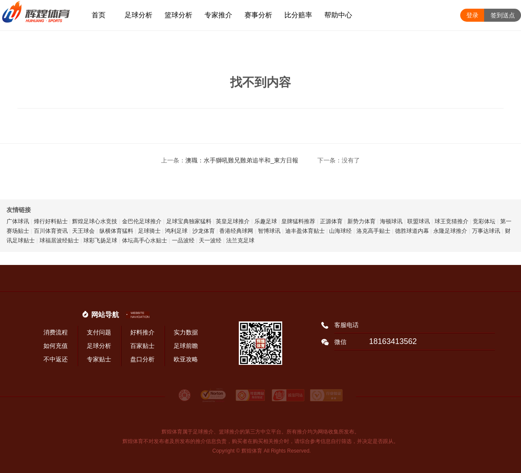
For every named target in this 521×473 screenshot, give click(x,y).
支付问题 (99, 332)
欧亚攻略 (186, 359)
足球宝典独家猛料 (188, 221)
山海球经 (340, 231)
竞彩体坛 (484, 221)
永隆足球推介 (450, 231)
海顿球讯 (391, 221)
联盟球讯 (418, 221)
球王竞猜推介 (451, 221)
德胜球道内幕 (412, 231)
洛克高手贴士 (373, 231)
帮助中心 (338, 15)
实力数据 (186, 332)
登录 (472, 15)
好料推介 (142, 332)
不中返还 (55, 359)
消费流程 (55, 332)
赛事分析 (258, 15)
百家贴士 (142, 345)
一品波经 (183, 240)
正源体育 (331, 221)
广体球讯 (18, 221)
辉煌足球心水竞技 (94, 221)
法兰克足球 (240, 240)
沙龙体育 (203, 231)
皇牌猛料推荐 (298, 221)
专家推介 (218, 15)
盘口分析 (142, 359)
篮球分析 (178, 15)
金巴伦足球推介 (142, 221)
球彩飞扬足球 (100, 240)
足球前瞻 (186, 345)
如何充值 (55, 345)
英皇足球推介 (233, 221)
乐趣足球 (265, 221)
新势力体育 (361, 221)
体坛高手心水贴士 (144, 240)
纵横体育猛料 (116, 231)
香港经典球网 (236, 231)
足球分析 (138, 15)
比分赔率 (298, 15)
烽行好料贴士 (51, 221)
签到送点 (503, 15)
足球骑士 (149, 231)
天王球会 (83, 231)
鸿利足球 (176, 231)
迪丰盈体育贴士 (305, 231)
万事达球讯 (486, 231)
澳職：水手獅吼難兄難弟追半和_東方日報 (241, 160)
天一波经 (210, 240)
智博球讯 (269, 231)
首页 (99, 15)
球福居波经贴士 (59, 240)
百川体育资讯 (51, 231)
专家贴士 (99, 359)
